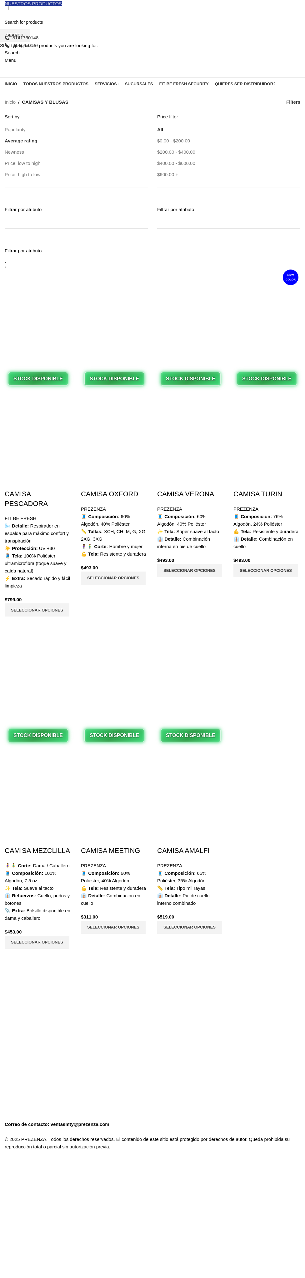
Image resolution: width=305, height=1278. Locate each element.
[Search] (12, 52)
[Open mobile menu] (11, 60)
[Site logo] (51, 20)
